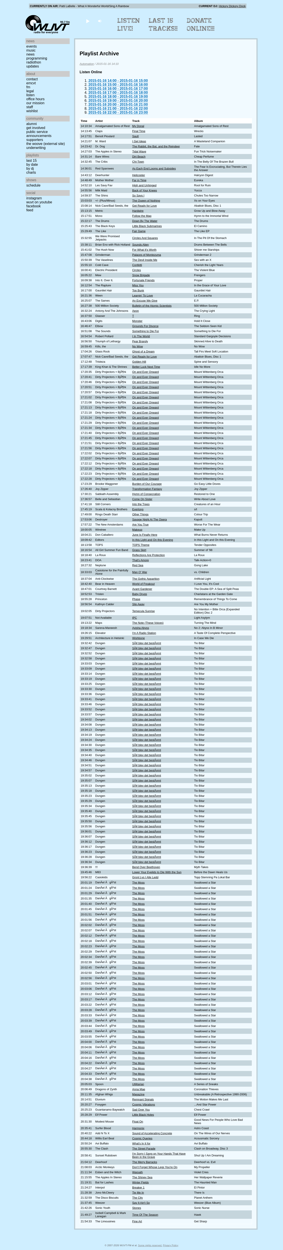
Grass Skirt (139, 550)
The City (137, 1197)
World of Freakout (143, 584)
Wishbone (138, 638)
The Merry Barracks (144, 1162)
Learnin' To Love (142, 295)
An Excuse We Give (144, 300)
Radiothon (33, 62)
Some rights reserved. (150, 1245)
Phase (136, 599)
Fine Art (137, 1221)
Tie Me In (138, 1192)
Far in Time (139, 180)
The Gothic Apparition (145, 578)
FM (28, 87)
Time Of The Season (145, 1214)
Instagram (34, 198)
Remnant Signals (143, 1099)
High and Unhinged (144, 185)
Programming (36, 58)
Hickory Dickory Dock (232, 6)
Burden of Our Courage (147, 483)
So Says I (138, 195)
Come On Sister (142, 499)
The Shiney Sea (142, 1177)
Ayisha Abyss (140, 628)
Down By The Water (144, 221)
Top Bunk (138, 290)
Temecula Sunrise (143, 611)
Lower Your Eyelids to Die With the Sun (157, 872)
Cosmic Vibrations (143, 1104)
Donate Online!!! (201, 25)
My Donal (138, 126)
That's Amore (140, 560)
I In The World (141, 336)
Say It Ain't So (141, 1202)
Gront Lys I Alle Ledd (145, 877)
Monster (137, 321)
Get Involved (35, 128)
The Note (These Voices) (148, 622)
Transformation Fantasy (147, 489)
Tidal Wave (139, 151)
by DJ (30, 168)
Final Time (138, 131)
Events (31, 46)
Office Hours (35, 99)
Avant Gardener (142, 589)
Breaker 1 (138, 1187)
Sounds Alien (140, 244)
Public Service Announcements (39, 134)
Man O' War (139, 572)
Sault (135, 136)
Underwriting (36, 148)
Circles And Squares (145, 238)
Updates (32, 66)
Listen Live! (128, 25)
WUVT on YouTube (39, 202)
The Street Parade (143, 1148)
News (30, 54)
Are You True (140, 524)
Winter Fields (140, 1182)
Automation (87, 63)
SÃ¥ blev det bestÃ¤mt (146, 643)
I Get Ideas (139, 141)
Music (31, 50)
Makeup (137, 529)
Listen (30, 95)
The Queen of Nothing (146, 200)
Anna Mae (138, 1089)
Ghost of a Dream (143, 351)
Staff (29, 107)
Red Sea (137, 565)
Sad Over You (141, 1109)
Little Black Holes (143, 1114)
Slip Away (138, 604)
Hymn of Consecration (146, 494)
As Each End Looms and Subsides (154, 168)
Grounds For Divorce (145, 326)
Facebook (33, 206)
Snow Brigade (141, 275)
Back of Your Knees (144, 190)
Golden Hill (139, 361)
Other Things (140, 514)
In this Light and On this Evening (152, 539)
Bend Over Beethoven (146, 867)
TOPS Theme (140, 545)
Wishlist (32, 111)
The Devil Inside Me (144, 260)
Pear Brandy (140, 341)
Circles (136, 270)
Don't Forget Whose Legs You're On (154, 1167)
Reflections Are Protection (148, 555)
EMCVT (31, 83)
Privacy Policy (170, 1245)
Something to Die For (145, 331)
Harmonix (138, 1128)
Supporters (34, 140)
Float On (137, 1121)
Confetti (137, 265)
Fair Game (138, 231)
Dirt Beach (138, 156)
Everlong (137, 509)
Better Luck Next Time (146, 366)
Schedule (33, 185)
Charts (31, 172)
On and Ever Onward (145, 372)
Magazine (138, 1094)
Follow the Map (141, 216)
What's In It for (141, 1143)
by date (32, 164)
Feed (29, 210)
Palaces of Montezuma (146, 254)
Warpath (137, 1172)
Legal (30, 91)
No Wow (137, 346)
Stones (136, 1208)
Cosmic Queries (142, 1138)
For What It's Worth (144, 249)
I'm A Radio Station (144, 633)
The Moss (138, 882)
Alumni (31, 124)
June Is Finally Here (144, 534)
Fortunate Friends (143, 280)
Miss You (137, 285)
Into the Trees (140, 504)
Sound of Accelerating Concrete (152, 1133)
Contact (32, 79)
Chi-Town (138, 161)
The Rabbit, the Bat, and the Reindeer (156, 146)
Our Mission (35, 103)
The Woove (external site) (45, 144)
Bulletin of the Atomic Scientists (152, 305)
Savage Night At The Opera (149, 519)
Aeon (135, 310)
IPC (134, 617)
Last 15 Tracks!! (163, 25)
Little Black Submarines (147, 226)
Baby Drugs (139, 594)
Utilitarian (138, 1084)
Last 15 (31, 160)
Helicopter (138, 175)
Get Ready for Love (144, 205)
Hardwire (137, 210)
